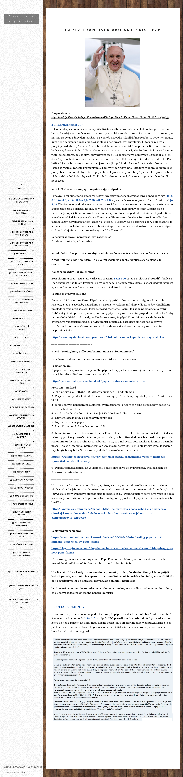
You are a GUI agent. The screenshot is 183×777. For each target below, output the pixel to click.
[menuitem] (21, 188)
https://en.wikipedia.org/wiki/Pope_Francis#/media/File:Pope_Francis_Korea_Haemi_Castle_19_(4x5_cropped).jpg (110, 117)
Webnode (31, 772)
